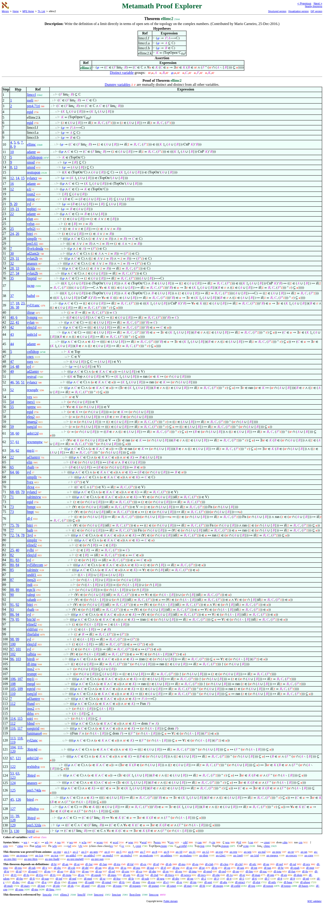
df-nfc (252, 864)
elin (29, 462)
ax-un (304, 851)
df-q (44, 882)
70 (23, 492)
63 (17, 773)
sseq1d (32, 427)
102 (13, 654)
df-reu (18, 867)
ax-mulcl (108, 855)
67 (12, 758)
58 (12, 433)
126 (18, 799)
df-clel (239, 864)
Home (16, 11)
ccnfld (183, 846)
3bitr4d (32, 749)
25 (12, 229)
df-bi (53, 864)
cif (239, 842)
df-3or (89, 864)
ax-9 (166, 851)
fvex (30, 482)
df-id (18, 871)
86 (12, 614)
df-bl (202, 885)
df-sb (169, 864)
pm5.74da (34, 790)
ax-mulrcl (126, 855)
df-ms (34, 889)
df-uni (240, 867)
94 (17, 614)
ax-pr (291, 851)
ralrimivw (34, 497)
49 (12, 371)
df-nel (279, 864)
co (111, 846)
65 (12, 467)
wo (71, 842)
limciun (116, 894)
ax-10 (179, 851)
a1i (29, 189)
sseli (30, 100)
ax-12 (205, 851)
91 (12, 604)
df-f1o (39, 875)
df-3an (103, 864)
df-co (139, 871)
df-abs (223, 882)
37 (12, 296)
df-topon (268, 885)
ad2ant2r (33, 253)
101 (18, 649)
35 (12, 278)
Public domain (171, 901)
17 (12, 303)
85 (12, 570)
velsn (30, 224)
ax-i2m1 (220, 855)
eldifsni (32, 629)
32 (12, 263)
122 (13, 767)
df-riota (67, 875)
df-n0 (306, 878)
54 (12, 402)
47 (12, 361)
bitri (30, 234)
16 (12, 184)
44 (12, 344)
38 (17, 307)
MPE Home (28, 11)
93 (12, 609)
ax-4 (107, 851)
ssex (30, 361)
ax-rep (233, 851)
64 (12, 472)
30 (12, 253)
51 (23, 382)
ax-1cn (39, 855)
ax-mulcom (146, 855)
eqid (30, 112)
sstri (30, 718)
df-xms (19, 889)
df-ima (31, 664)
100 (13, 644)
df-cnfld (235, 885)
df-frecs (169, 875)
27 (12, 273)
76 (17, 525)
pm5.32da (34, 825)
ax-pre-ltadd (52, 859)
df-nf (156, 864)
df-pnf (72, 878)
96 (12, 659)
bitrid (31, 831)
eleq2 (31, 417)
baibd (31, 296)
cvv (171, 842)
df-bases (303, 885)
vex (29, 397)
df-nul (150, 867)
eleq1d (31, 327)
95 (17, 619)
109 (20, 689)
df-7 (267, 878)
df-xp (98, 871)
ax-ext (219, 851)
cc (123, 846)
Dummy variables (117, 84)
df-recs (202, 875)
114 (12, 718)
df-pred (207, 871)
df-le (131, 878)
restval (31, 377)
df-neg (160, 878)
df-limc (50, 889)
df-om (126, 875)
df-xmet (171, 885)
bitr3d (31, 619)
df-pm (270, 875)
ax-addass (166, 855)
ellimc (31, 144)
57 (12, 442)
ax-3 (83, 851)
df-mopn (218, 885)
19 (12, 209)
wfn (54, 846)
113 (12, 738)
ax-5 (119, 851)
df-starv (25, 885)
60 (17, 433)
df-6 (254, 878)
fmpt (30, 512)
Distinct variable (122, 73)
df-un (98, 867)
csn (251, 842)
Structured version (277, 11)
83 (17, 560)
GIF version (316, 11)
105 (13, 689)
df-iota (277, 871)
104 (13, 747)
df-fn (305, 871)
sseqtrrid (33, 728)
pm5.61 (32, 243)
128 (13, 820)
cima (20, 846)
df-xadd (89, 882)
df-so (60, 871)
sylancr (32, 178)
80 (12, 565)
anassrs (32, 263)
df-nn (190, 878)
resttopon (33, 172)
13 (15, 167)
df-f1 (14, 875)
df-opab (294, 867)
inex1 (31, 402)
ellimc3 (64, 894)
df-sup (45, 878)
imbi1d (32, 334)
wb (46, 842)
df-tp (214, 867)
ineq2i (31, 580)
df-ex (143, 864)
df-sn (189, 867)
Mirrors (5, 11)
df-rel (111, 871)
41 (17, 322)
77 (12, 530)
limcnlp (47, 894)
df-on (236, 871)
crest (138, 846)
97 (12, 649)
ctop (201, 846)
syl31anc (33, 305)
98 (12, 639)
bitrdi (31, 659)
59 (12, 427)
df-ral (293, 864)
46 (12, 382)
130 (16, 831)
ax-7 (142, 851)
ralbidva (32, 809)
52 (12, 390)
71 (12, 497)
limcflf (81, 894)
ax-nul (262, 851)
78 (23, 535)
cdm (284, 842)
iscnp (30, 286)
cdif (185, 842)
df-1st (140, 875)
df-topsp (286, 885)
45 (12, 799)
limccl (31, 95)
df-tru (117, 864)
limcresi (99, 894)
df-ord (222, 871)
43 (12, 334)
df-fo (26, 875)
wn (25, 842)
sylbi (30, 550)
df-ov (81, 875)
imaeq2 (32, 422)
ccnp (246, 846)
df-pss (136, 867)
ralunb (31, 599)
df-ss (123, 867)
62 (17, 450)
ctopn (163, 846)
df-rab (32, 867)
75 (12, 525)
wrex (158, 842)
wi (35, 842)
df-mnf (88, 878)
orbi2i (31, 229)
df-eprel (32, 871)
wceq (100, 842)
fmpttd (31, 278)
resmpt (32, 674)
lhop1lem (134, 894)
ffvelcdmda (35, 248)
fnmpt (31, 507)
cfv (81, 846)
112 (12, 703)
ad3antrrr (33, 457)
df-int (254, 867)
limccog (153, 894)
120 (13, 751)
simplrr (32, 540)
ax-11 (192, 851)
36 (12, 307)
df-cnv (125, 871)
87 (12, 580)
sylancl (32, 492)
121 (18, 758)
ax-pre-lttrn (30, 859)
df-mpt (310, 867)
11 (12, 816)
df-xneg (72, 882)
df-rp (57, 882)
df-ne (266, 864)
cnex (30, 356)
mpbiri (31, 209)
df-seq (136, 882)
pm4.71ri (33, 106)
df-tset (41, 885)
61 (17, 442)
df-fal (130, 864)
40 (12, 317)
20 (15, 204)
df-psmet (153, 885)
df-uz (30, 882)
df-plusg (305, 882)
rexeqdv (32, 390)
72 (12, 535)
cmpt (267, 842)
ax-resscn (21, 855)
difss (30, 713)
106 (13, 679)
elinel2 (32, 545)
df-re (179, 882)
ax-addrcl (89, 855)
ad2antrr (33, 371)
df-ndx (272, 882)
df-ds (71, 885)
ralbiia (31, 654)
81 (12, 560)
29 (12, 258)
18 (17, 303)
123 (13, 777)
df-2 (203, 878)
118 (19, 738)
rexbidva (33, 767)
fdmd (30, 723)
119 (12, 742)
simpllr (32, 238)
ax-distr (203, 855)
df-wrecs (186, 875)
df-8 (279, 878)
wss (227, 842)
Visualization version (298, 11)
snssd (31, 162)
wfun (38, 846)
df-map (256, 875)
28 (12, 268)
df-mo (181, 864)
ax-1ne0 (238, 855)
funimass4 (34, 733)
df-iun (267, 867)
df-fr (72, 871)
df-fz (122, 882)
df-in (111, 867)
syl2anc (32, 740)
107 (20, 679)
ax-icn (54, 855)
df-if (163, 867)
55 (12, 407)
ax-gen (94, 851)
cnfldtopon (34, 157)
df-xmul (106, 882)
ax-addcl (71, 855)
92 (17, 604)
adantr (31, 152)
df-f (29, 518)
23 (23, 303)
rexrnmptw (35, 442)
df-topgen (135, 885)
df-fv (53, 875)
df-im (193, 882)
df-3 (216, 878)
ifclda (31, 268)
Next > (318, 3)
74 (17, 535)
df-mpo (112, 875)
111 (19, 747)
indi (29, 585)
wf (69, 846)
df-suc (263, 871)
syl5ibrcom (35, 565)
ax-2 (75, 851)
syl (29, 204)
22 (12, 214)
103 (18, 659)
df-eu (195, 864)
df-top (251, 885)
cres (5, 846)
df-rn (166, 871)
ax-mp (57, 851)
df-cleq (224, 864)
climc (267, 846)
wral (143, 842)
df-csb (71, 867)
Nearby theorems (313, 6)
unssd (31, 167)
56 (12, 450)
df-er (242, 875)
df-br (281, 867)
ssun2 (31, 194)
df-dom (298, 875)
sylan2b (32, 258)
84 (17, 565)
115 (19, 718)
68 (12, 492)
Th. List (41, 11)
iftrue (31, 312)
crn (300, 842)
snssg (31, 199)
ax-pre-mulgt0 (75, 859)
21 (17, 209)
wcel (115, 842)
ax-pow (276, 851)
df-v (44, 867)
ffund (30, 703)
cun (200, 842)
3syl (30, 535)
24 (12, 234)
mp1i (30, 450)
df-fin (19, 878)
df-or (77, 864)
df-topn (117, 885)
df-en (284, 875)
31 (17, 258)
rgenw (31, 407)
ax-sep (247, 851)
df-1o (229, 875)
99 (17, 639)
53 (12, 773)
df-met (188, 885)
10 (12, 152)
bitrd (30, 799)
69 (17, 492)
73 (12, 507)
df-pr (202, 867)
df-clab (209, 864)
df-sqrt (208, 882)
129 (13, 825)
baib (30, 530)
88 (12, 590)
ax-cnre (308, 855)
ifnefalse (33, 634)
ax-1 (67, 851)
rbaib (30, 467)
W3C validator (314, 901)
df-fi (32, 878)
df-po (47, 871)
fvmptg (32, 317)
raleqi (31, 595)
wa (59, 842)
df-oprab (96, 875)
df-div (175, 878)
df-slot (256, 882)
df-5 (241, 878)
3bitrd (31, 775)
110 (12, 694)
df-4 (229, 878)
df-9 (292, 878)
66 (17, 472)
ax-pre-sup (97, 859)
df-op (227, 867)
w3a (83, 842)
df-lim (249, 871)
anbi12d (32, 433)
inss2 (30, 669)
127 (13, 809)
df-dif (85, 867)
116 (12, 728)
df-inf (59, 878)
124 (13, 783)
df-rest (101, 885)
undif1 (31, 575)
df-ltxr (117, 878)
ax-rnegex (272, 855)
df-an (65, 864)
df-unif (85, 885)
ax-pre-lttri (10, 859)
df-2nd (154, 875)
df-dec (16, 882)
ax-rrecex (291, 855)
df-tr (6, 871)
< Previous (304, 3)
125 (13, 790)
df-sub (145, 878)
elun (30, 219)
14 (17, 178)
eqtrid (31, 689)
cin (213, 842)
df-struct (240, 882)
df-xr (103, 878)
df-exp (151, 882)
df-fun (291, 871)
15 (23, 178)
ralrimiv (32, 570)
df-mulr (8, 885)
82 (12, 555)
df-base (288, 882)
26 (17, 234)
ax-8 (154, 851)
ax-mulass (186, 855)
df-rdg (216, 875)
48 (17, 366)
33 (17, 268)
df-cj (166, 882)
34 (17, 273)
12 (12, 178)
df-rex (306, 864)
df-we (85, 871)
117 (19, 728)
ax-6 (130, 851)
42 (12, 327)
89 (17, 590)
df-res (178, 871)
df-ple (56, 885)
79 (12, 619)
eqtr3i (31, 590)
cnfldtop (33, 352)
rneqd (31, 684)
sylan (30, 322)
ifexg (30, 487)
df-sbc (57, 867)
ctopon (225, 846)
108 (13, 684)
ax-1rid (254, 855)
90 (12, 595)
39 (17, 816)
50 (17, 382)
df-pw (176, 867)
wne (130, 842)
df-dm (152, 871)
